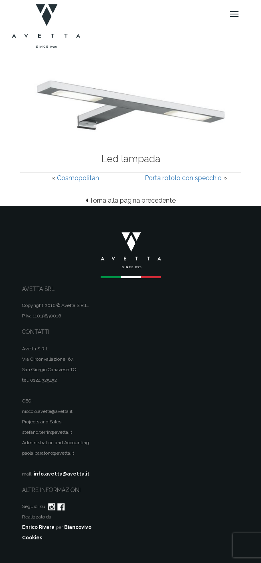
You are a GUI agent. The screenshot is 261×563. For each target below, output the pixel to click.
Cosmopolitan (78, 178)
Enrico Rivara (38, 527)
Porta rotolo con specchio (183, 178)
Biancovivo (77, 527)
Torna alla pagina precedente (130, 200)
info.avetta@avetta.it (61, 474)
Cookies (32, 538)
